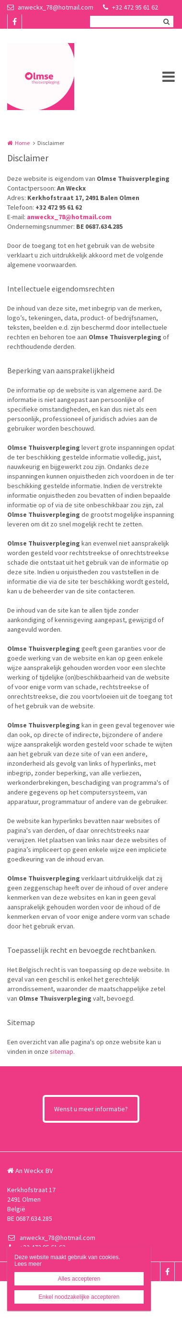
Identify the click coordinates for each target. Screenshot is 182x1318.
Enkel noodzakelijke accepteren (79, 1297)
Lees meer (28, 1264)
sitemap (61, 1051)
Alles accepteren (79, 1278)
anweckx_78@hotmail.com (50, 7)
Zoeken (166, 21)
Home (22, 142)
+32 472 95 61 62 (130, 7)
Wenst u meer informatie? (91, 1109)
